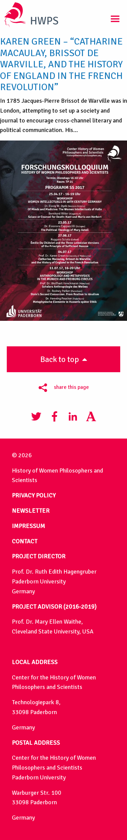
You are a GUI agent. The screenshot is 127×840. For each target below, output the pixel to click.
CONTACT (24, 541)
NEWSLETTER (30, 510)
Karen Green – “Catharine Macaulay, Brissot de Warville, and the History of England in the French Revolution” (61, 64)
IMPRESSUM (28, 526)
